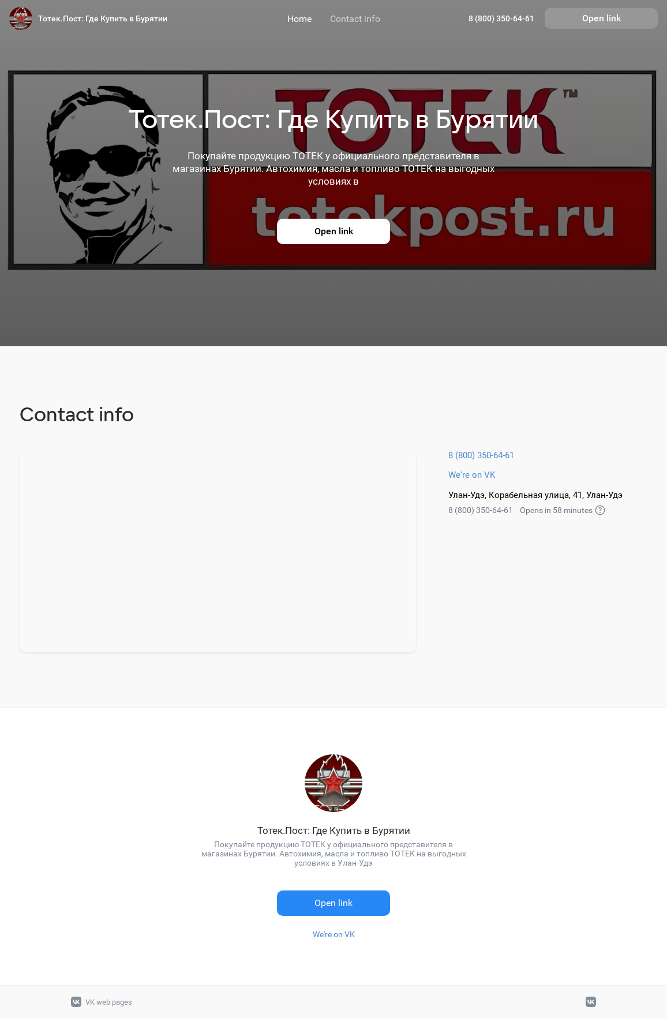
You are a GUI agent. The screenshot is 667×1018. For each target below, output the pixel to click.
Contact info (355, 18)
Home (299, 18)
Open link (601, 18)
